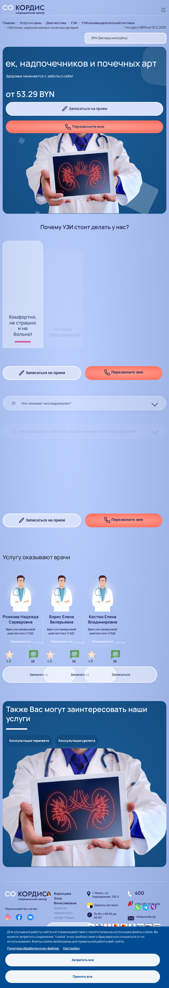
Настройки (71, 948)
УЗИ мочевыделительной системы (108, 23)
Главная (9, 23)
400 (139, 893)
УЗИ (74, 23)
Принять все (82, 976)
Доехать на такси (106, 905)
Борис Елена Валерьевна (61, 619)
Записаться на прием (84, 108)
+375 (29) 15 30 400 (147, 904)
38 (33, 661)
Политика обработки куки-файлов (33, 948)
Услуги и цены (31, 23)
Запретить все (82, 960)
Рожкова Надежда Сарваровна (21, 619)
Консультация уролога (76, 740)
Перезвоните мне (84, 126)
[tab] (84, 419)
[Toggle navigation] (164, 10)
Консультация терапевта (29, 740)
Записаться (39, 674)
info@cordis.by (146, 917)
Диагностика (56, 23)
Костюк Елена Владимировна (102, 619)
